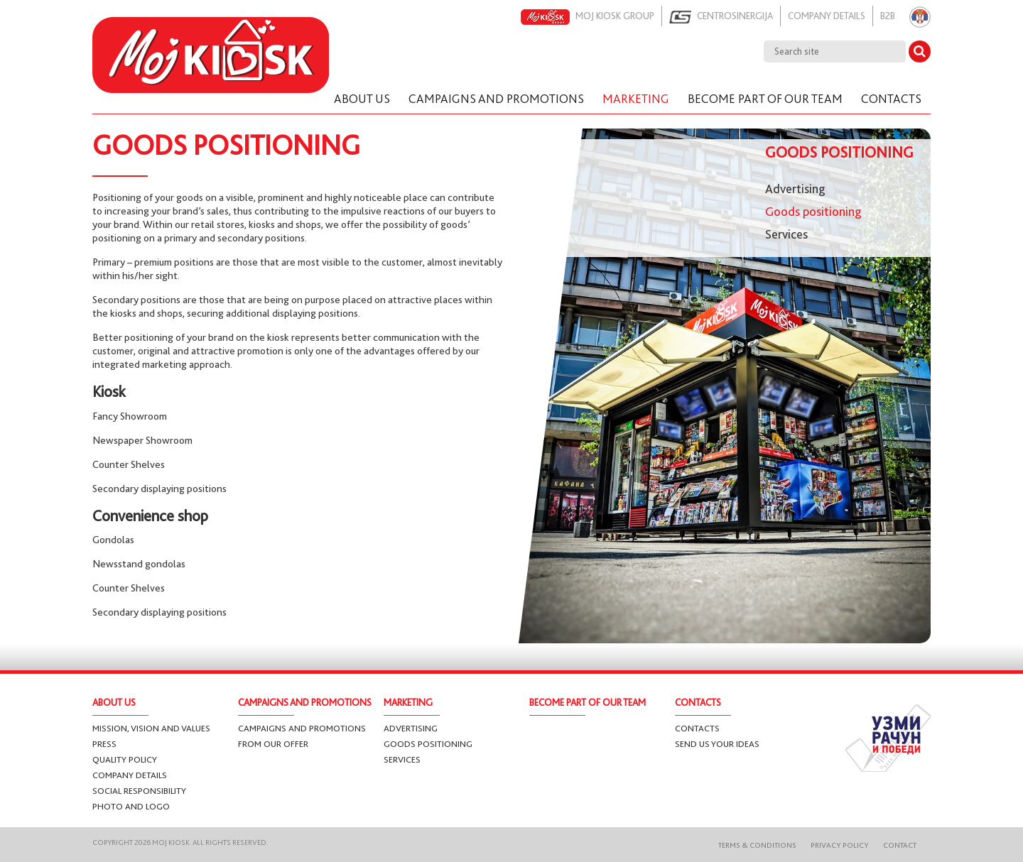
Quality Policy (124, 759)
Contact (899, 845)
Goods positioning (813, 211)
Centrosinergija (721, 17)
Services (786, 234)
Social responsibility (139, 790)
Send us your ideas (717, 743)
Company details (826, 15)
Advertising (795, 189)
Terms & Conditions (757, 845)
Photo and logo (131, 806)
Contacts (697, 728)
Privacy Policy (840, 845)
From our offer (273, 743)
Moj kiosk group (587, 17)
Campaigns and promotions (302, 728)
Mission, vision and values (151, 728)
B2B (887, 15)
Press (104, 743)
